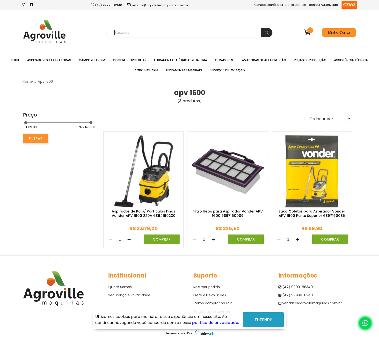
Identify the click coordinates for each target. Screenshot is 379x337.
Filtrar (36, 138)
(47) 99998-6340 (106, 4)
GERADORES (224, 60)
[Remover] (111, 239)
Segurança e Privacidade (129, 295)
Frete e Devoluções (209, 295)
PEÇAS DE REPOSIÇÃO (310, 60)
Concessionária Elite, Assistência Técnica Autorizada (305, 5)
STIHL (15, 60)
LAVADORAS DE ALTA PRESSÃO (263, 60)
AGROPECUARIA (146, 70)
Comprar (162, 239)
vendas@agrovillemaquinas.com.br (157, 4)
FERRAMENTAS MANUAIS (184, 70)
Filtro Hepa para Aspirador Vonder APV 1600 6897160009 (228, 213)
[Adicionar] (129, 239)
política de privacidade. (215, 322)
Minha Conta (339, 32)
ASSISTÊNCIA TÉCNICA (351, 60)
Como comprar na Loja (213, 303)
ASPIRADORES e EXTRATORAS (49, 60)
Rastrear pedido (206, 287)
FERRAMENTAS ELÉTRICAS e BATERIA (180, 60)
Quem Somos (120, 287)
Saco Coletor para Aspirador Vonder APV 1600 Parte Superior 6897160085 (311, 213)
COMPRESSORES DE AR (129, 60)
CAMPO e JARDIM (92, 60)
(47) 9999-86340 (295, 287)
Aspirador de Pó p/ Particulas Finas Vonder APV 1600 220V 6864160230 (143, 213)
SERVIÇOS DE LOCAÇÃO (227, 70)
